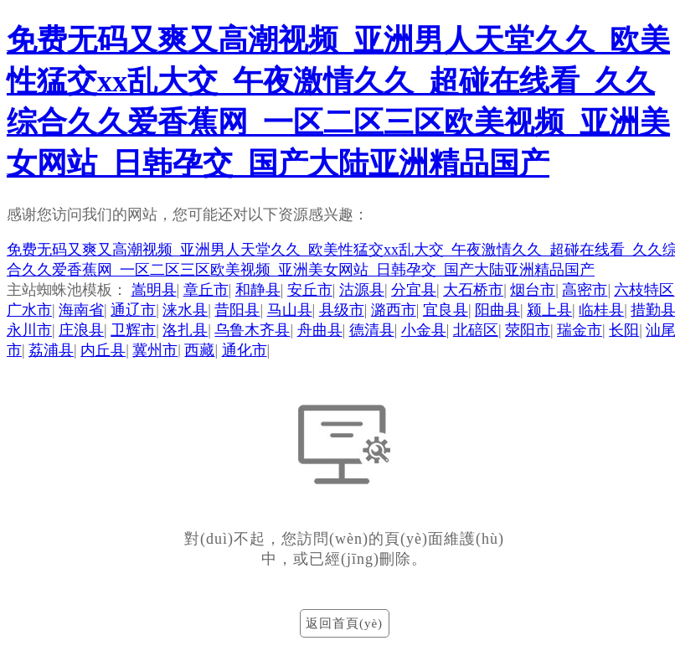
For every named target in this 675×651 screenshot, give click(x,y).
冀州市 (155, 350)
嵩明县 (154, 290)
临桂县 (601, 310)
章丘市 (206, 290)
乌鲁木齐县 (252, 330)
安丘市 (309, 290)
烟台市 (532, 290)
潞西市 (393, 310)
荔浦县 (51, 350)
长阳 (624, 330)
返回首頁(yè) (344, 623)
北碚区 (475, 330)
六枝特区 (644, 290)
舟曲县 (320, 330)
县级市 (341, 310)
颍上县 (549, 310)
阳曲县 (497, 310)
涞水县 (185, 310)
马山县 (289, 310)
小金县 (423, 330)
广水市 (29, 310)
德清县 (371, 330)
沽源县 (361, 290)
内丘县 (103, 350)
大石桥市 (473, 290)
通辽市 (133, 310)
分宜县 (413, 290)
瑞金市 (579, 330)
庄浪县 (81, 330)
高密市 (584, 290)
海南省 (81, 310)
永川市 (29, 330)
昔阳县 (237, 310)
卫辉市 (133, 330)
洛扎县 (185, 330)
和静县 (258, 290)
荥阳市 (527, 330)
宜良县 (445, 310)
